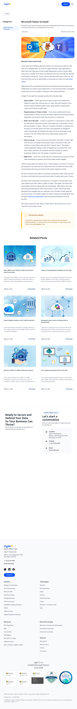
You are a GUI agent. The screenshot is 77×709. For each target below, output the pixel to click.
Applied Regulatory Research (12, 614)
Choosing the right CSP (46, 628)
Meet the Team (44, 644)
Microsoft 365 (8, 591)
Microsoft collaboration (36, 196)
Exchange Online (45, 588)
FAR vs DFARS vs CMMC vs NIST (13, 645)
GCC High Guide (8, 625)
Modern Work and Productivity (8, 28)
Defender (42, 585)
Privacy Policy (7, 697)
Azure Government (9, 588)
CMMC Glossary (8, 641)
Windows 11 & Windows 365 (48, 605)
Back (6, 14)
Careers (42, 648)
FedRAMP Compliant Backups (12, 605)
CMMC (6, 608)
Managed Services (9, 598)
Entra (41, 608)
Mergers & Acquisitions (11, 585)
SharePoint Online (9, 595)
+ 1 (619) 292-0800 (54, 443)
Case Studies (8, 632)
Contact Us (9, 575)
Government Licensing (46, 632)
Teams (42, 601)
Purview (42, 595)
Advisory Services (9, 601)
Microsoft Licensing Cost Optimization (51, 625)
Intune (41, 591)
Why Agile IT (43, 641)
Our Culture (43, 651)
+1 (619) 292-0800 (9, 560)
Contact (65, 4)
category (38, 224)
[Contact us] (20, 479)
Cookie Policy (16, 697)
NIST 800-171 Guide (10, 638)
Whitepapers (7, 635)
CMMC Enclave (8, 611)
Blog (5, 628)
